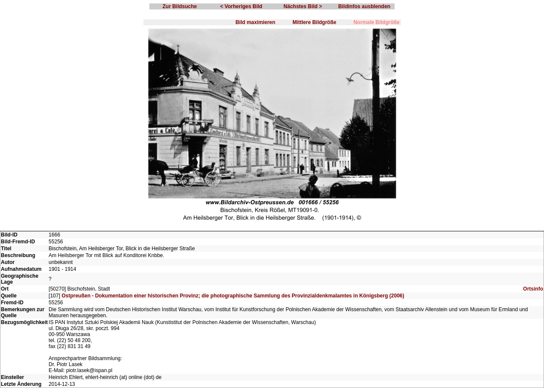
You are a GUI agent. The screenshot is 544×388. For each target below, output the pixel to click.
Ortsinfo (533, 289)
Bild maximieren (255, 22)
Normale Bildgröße (376, 22)
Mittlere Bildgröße (314, 22)
